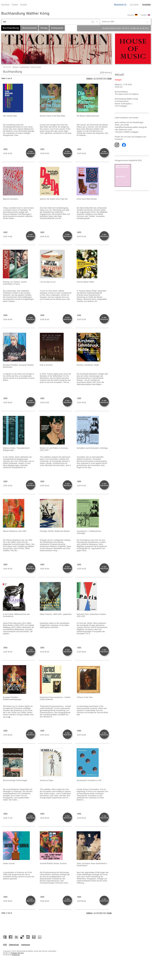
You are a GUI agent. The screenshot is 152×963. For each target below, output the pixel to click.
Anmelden (146, 4)
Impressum (25, 945)
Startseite (5, 4)
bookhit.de (16, 955)
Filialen (15, 4)
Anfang (89, 78)
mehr (5, 149)
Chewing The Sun (17, 953)
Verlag (43, 28)
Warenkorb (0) (120, 4)
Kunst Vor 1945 (36, 67)
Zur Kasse (134, 4)
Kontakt (23, 4)
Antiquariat (57, 28)
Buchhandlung (11, 28)
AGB (5, 945)
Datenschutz (14, 945)
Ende (109, 78)
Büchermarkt (29, 28)
